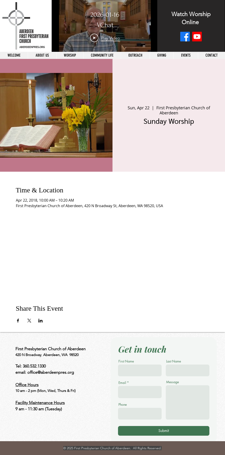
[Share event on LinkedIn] (40, 320)
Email (122, 382)
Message (172, 382)
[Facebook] (185, 36)
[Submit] (163, 431)
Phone (122, 404)
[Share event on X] (29, 320)
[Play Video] (105, 38)
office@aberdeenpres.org (50, 372)
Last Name (173, 361)
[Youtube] (197, 36)
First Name (126, 361)
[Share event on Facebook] (18, 320)
